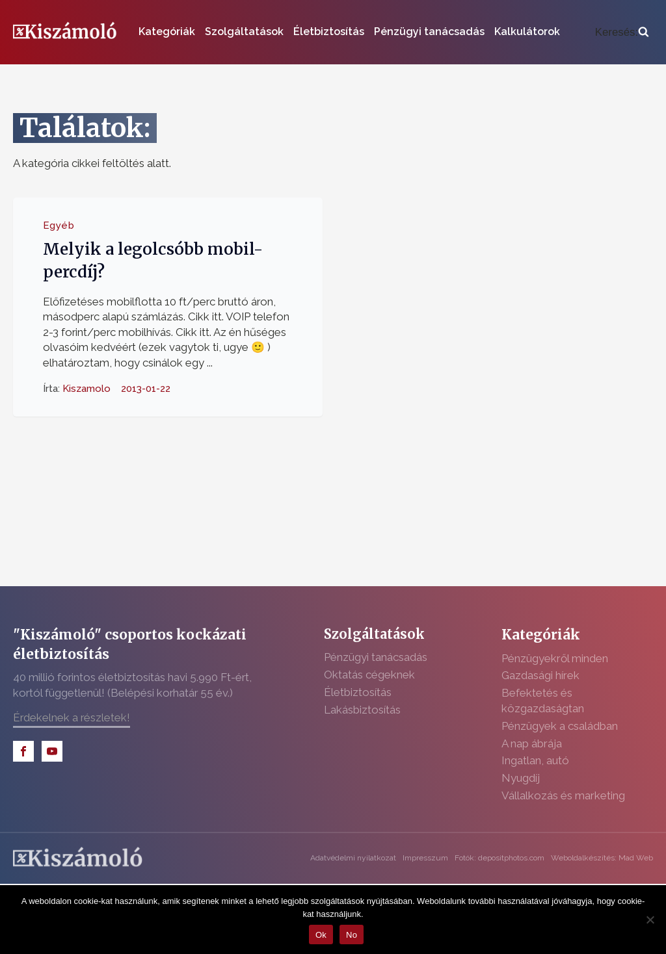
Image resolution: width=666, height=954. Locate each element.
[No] (649, 919)
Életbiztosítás (328, 31)
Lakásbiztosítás (362, 709)
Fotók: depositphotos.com (499, 857)
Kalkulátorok (527, 31)
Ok (320, 935)
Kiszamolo (86, 388)
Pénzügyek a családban (559, 725)
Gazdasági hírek (540, 675)
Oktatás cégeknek (369, 674)
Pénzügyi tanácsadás (429, 31)
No (351, 935)
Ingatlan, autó (535, 760)
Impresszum (425, 857)
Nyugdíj (520, 777)
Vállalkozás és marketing (563, 795)
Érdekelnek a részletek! (71, 717)
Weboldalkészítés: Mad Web (602, 857)
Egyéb (59, 225)
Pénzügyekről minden (554, 658)
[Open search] (622, 32)
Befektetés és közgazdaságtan (542, 700)
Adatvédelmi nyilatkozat (353, 857)
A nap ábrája (531, 743)
